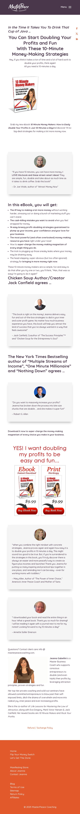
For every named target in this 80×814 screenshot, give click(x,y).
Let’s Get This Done (20, 757)
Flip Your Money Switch (22, 754)
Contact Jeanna (18, 774)
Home (13, 751)
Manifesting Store (19, 767)
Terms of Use (17, 787)
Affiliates (14, 797)
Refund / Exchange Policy (40, 728)
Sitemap (14, 790)
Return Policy (17, 794)
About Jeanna (17, 770)
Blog (12, 783)
